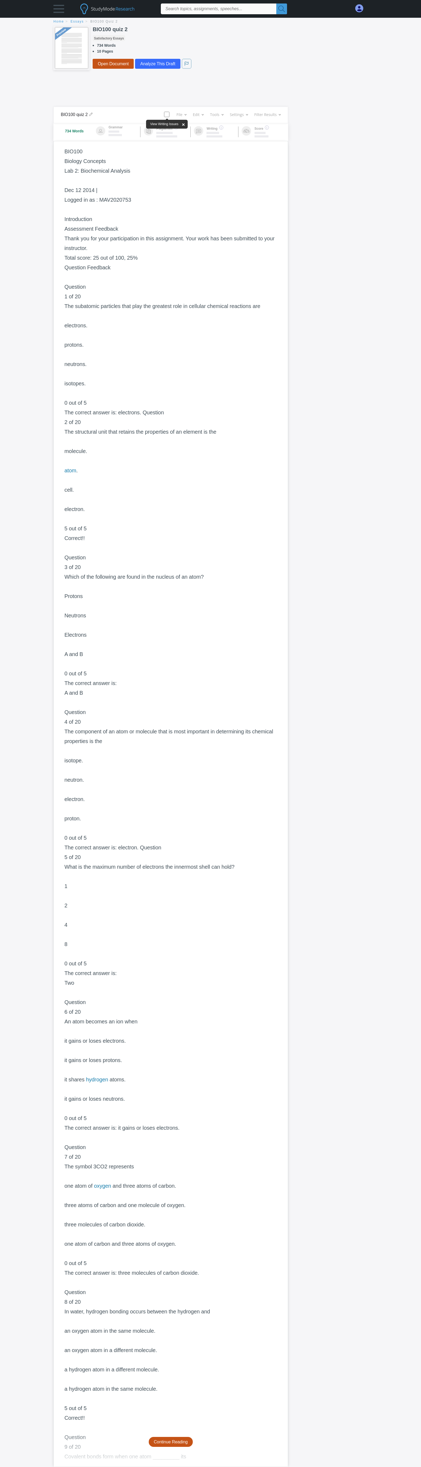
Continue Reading (171, 1442)
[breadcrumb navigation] (210, 22)
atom (70, 470)
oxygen (102, 1186)
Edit (198, 114)
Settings (239, 114)
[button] (58, 10)
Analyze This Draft (157, 63)
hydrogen (97, 1079)
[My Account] (361, 8)
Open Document (113, 63)
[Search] (281, 8)
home (58, 21)
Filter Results (267, 114)
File (181, 114)
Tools (216, 114)
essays (77, 21)
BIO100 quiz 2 (104, 21)
